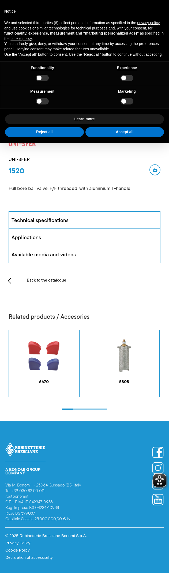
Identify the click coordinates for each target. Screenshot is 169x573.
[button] (67, 409)
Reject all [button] (44, 132)
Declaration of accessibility (29, 557)
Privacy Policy (17, 543)
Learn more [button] (84, 119)
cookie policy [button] (21, 38)
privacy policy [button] (148, 23)
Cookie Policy (17, 550)
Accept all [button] (124, 132)
